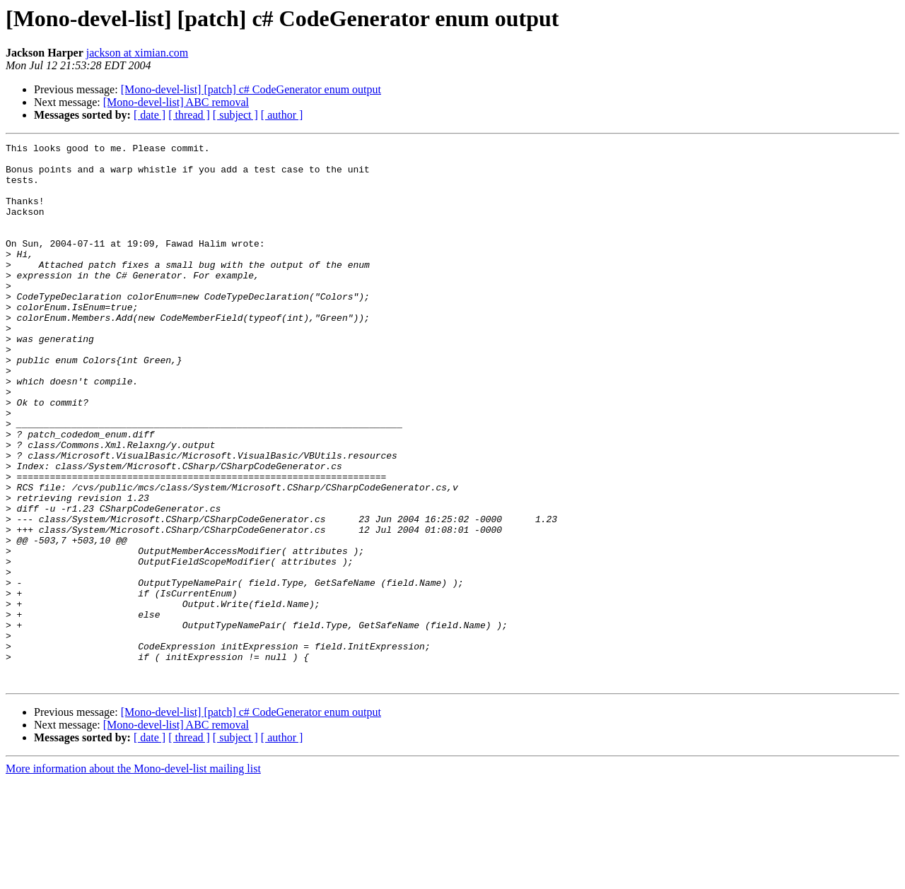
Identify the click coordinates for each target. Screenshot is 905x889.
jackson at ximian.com (137, 53)
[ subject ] (235, 115)
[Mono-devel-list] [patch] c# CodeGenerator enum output (251, 89)
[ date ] (149, 115)
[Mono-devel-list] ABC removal (176, 102)
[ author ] (282, 115)
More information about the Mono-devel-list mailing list (133, 877)
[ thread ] (189, 115)
